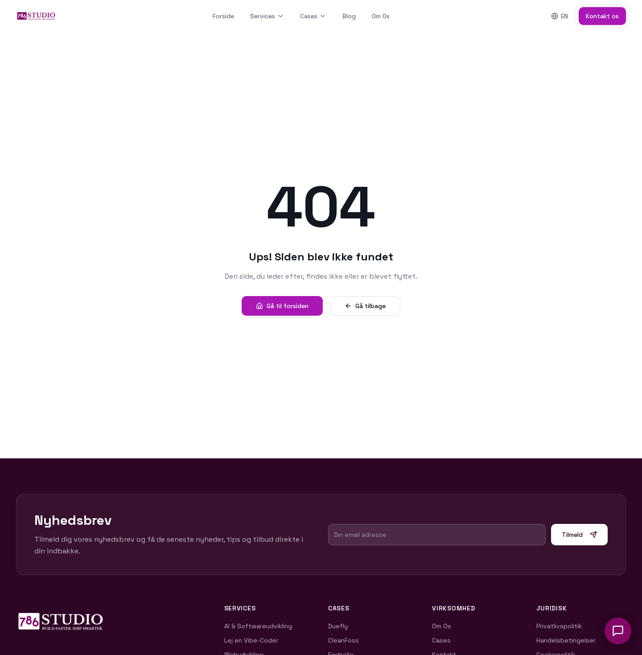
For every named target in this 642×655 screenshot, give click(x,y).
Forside (223, 16)
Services (267, 16)
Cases (313, 16)
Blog (349, 16)
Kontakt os (602, 16)
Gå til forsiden (282, 306)
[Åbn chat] (618, 631)
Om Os (381, 16)
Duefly (340, 626)
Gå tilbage (365, 306)
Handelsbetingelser (568, 640)
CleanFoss (346, 640)
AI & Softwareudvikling (260, 626)
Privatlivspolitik (561, 626)
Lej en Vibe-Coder (254, 640)
